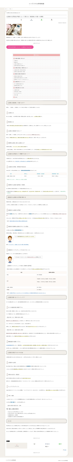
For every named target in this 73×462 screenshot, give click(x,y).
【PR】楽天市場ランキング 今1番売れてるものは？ (20, 47)
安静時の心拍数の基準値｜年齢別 (19, 71)
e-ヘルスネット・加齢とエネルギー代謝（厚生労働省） (19, 244)
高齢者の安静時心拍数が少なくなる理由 (20, 77)
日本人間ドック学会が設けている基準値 (22, 161)
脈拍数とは (16, 62)
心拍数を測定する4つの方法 (19, 87)
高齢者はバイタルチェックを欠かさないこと (21, 79)
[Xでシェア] (21, 20)
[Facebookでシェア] (31, 20)
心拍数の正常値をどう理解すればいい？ (21, 67)
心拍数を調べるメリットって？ (20, 81)
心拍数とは (16, 60)
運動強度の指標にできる (18, 85)
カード (8, 441)
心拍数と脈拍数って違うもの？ (20, 58)
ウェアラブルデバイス (17, 93)
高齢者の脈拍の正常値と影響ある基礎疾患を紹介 (18, 221)
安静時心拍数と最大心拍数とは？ (19, 65)
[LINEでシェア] (41, 20)
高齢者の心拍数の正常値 (18, 76)
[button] (52, 20)
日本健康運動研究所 (10, 345)
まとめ (16, 97)
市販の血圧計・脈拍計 (17, 91)
